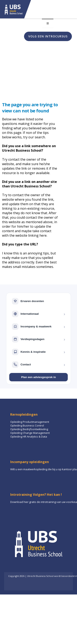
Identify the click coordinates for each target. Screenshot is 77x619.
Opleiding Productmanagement (29, 422)
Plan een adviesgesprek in (38, 377)
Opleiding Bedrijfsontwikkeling (29, 429)
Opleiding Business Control (27, 425)
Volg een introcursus (48, 36)
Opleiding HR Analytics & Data (28, 436)
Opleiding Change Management (30, 433)
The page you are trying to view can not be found (30, 107)
